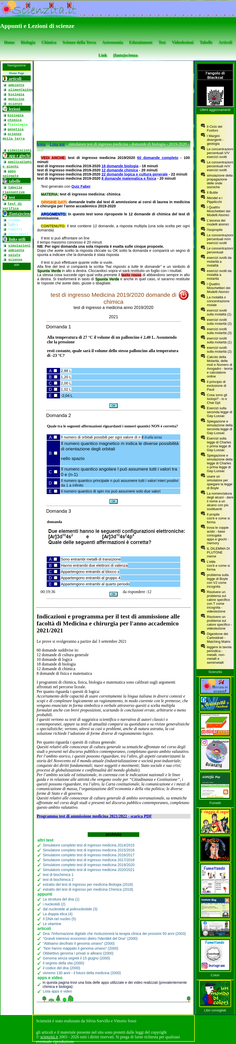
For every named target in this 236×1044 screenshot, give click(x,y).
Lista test (57, 144)
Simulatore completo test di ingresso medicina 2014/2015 (89, 845)
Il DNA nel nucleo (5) (59, 919)
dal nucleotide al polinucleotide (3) (70, 909)
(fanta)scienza (125, 55)
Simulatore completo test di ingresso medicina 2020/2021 (89, 870)
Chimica (48, 42)
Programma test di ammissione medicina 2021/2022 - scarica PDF (94, 816)
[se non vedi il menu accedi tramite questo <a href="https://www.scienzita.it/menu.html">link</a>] (17, 538)
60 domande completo (157, 158)
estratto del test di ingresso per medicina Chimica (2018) (88, 889)
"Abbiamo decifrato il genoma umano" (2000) (79, 943)
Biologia (28, 42)
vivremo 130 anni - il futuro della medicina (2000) (82, 973)
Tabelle (206, 42)
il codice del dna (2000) (61, 968)
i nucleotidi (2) (54, 904)
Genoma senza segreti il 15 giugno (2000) (76, 958)
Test (162, 42)
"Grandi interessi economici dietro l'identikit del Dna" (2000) (90, 938)
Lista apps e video (57, 991)
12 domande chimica (120, 170)
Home (9, 42)
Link (102, 55)
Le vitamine (52, 924)
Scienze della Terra (79, 42)
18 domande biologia (120, 166)
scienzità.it (49, 1037)
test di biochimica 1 (58, 875)
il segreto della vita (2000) (63, 963)
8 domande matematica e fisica (129, 178)
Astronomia (112, 42)
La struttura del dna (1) (61, 899)
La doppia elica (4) (57, 914)
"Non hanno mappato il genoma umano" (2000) (80, 948)
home (41, 144)
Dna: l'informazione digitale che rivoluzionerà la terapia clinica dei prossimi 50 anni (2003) (114, 934)
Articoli (225, 42)
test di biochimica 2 (58, 879)
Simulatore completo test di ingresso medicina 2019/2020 (89, 865)
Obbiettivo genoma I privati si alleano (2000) (78, 953)
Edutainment (140, 42)
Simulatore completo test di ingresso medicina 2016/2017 (89, 855)
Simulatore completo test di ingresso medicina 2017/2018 (89, 860)
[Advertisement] (113, 102)
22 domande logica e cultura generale (135, 174)
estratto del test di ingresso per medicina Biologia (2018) (88, 884)
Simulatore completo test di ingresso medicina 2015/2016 (89, 850)
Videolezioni (182, 42)
